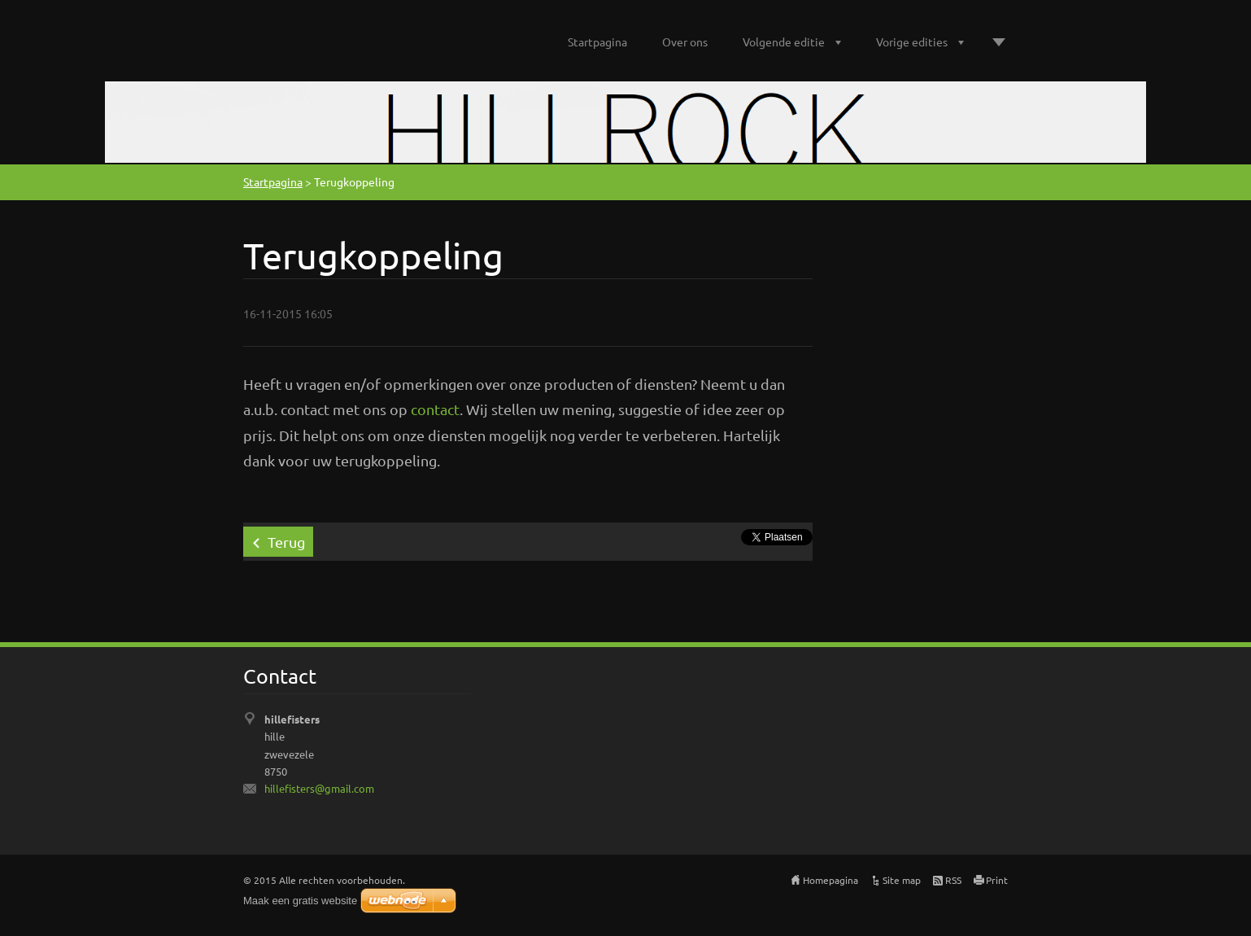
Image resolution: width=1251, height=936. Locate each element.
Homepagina (830, 879)
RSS (953, 879)
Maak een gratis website (300, 900)
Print (997, 879)
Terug (286, 541)
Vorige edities (912, 41)
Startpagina (597, 41)
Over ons (685, 41)
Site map (902, 879)
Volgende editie (784, 41)
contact (435, 409)
